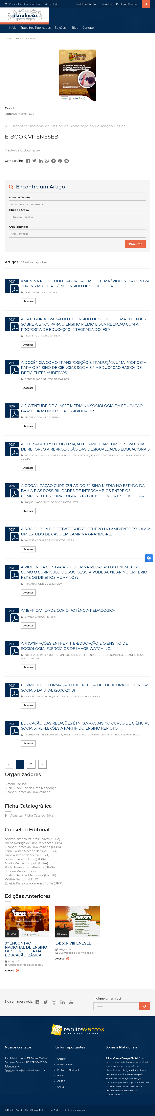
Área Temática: (18, 226)
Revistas (107, 3)
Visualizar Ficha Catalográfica (29, 816)
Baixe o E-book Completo (22, 150)
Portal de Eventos (86, 3)
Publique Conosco (127, 3)
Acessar (28, 301)
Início (13, 28)
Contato (88, 28)
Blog (75, 28)
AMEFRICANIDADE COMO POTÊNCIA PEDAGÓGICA (68, 611)
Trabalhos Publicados (36, 28)
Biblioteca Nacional (68, 1070)
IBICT (60, 1075)
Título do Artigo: (19, 210)
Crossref (61, 1058)
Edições (60, 28)
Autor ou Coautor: (20, 197)
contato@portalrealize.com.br (28, 1070)
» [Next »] (42, 765)
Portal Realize (64, 1064)
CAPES (61, 1081)
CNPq (60, 1086)
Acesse (11, 970)
